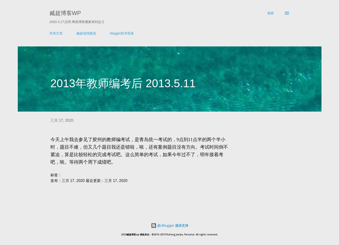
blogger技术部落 (122, 33)
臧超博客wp (65, 13)
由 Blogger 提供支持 (169, 225)
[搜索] (270, 13)
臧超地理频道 (86, 33)
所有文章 (56, 33)
